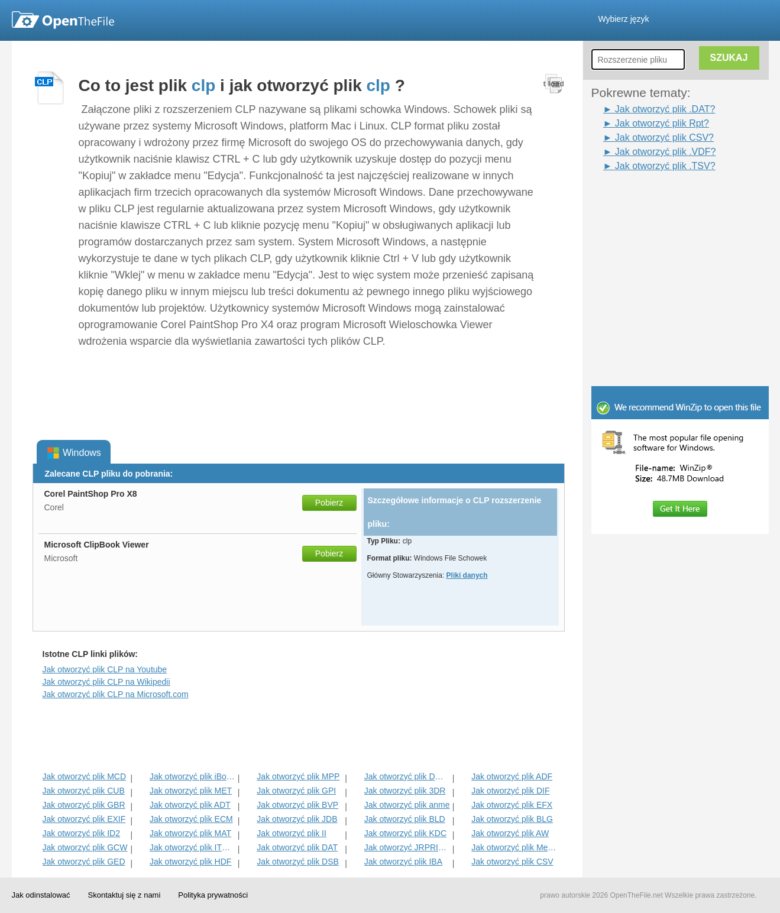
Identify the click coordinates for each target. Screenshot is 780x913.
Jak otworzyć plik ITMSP (192, 847)
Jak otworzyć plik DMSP (407, 776)
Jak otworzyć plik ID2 (81, 833)
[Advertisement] (662, 199)
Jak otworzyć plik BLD (404, 819)
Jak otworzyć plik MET (191, 790)
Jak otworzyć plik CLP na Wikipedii (106, 682)
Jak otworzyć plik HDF (190, 861)
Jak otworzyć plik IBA (403, 861)
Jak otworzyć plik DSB (297, 861)
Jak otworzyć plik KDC (405, 833)
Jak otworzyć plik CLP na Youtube (105, 669)
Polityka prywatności (213, 895)
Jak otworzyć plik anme (407, 805)
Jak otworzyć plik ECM (191, 819)
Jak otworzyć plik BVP (297, 805)
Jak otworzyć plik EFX (511, 805)
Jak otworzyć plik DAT (297, 847)
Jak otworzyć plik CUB (84, 790)
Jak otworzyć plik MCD (85, 776)
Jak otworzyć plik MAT (190, 833)
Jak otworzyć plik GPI (296, 790)
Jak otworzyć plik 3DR (405, 790)
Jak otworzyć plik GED (84, 861)
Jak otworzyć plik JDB (297, 819)
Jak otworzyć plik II (291, 833)
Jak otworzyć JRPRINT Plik (407, 847)
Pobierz (329, 502)
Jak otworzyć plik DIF (510, 790)
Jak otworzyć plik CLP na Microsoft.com (116, 694)
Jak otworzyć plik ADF (511, 776)
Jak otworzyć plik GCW (85, 847)
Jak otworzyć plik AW (510, 833)
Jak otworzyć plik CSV (512, 861)
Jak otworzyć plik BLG (512, 819)
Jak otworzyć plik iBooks (192, 776)
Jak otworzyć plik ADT (190, 805)
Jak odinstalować (41, 895)
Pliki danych (467, 575)
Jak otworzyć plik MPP (298, 776)
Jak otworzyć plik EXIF (84, 819)
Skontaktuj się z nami (124, 895)
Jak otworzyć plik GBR (84, 805)
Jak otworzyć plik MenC (514, 847)
